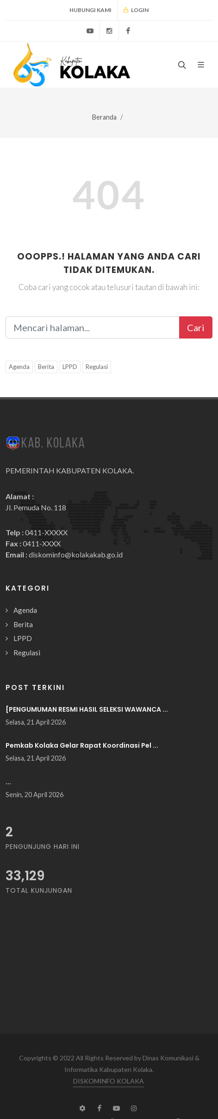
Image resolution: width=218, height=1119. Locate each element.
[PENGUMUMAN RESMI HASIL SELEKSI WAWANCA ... (87, 709)
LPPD (69, 366)
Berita (46, 366)
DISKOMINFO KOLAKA (108, 1081)
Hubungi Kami (90, 9)
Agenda (19, 366)
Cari (196, 327)
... (8, 781)
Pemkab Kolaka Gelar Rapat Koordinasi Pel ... (82, 745)
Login (136, 10)
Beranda (104, 117)
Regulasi (97, 366)
